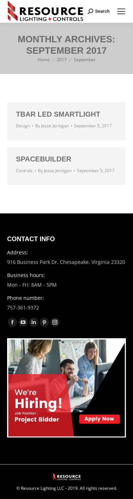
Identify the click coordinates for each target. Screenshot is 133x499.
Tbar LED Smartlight (58, 114)
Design (23, 126)
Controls (24, 171)
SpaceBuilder (43, 159)
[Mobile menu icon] (121, 11)
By (52, 126)
